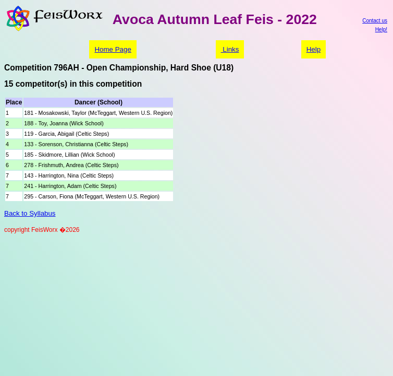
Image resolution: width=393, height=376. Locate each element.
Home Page (112, 49)
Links (230, 49)
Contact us (374, 21)
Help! (381, 29)
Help (313, 49)
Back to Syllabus (30, 213)
